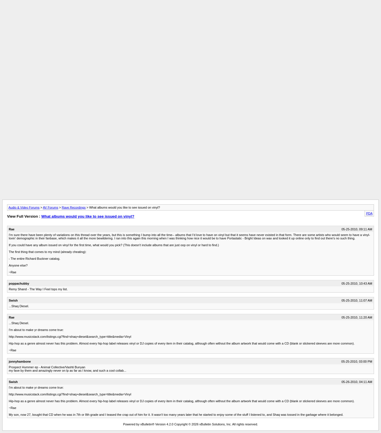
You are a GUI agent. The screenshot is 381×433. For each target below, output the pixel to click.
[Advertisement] (190, 15)
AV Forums (50, 207)
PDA (369, 213)
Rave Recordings (74, 207)
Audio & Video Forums (24, 207)
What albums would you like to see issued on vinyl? (87, 216)
